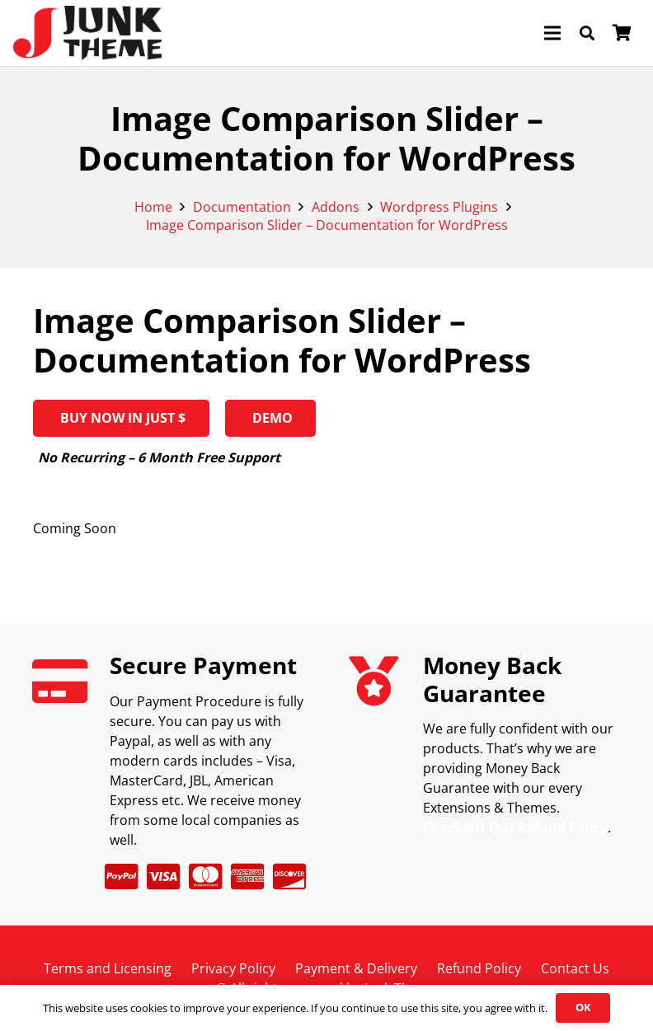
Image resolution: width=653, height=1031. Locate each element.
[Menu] (552, 33)
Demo (271, 418)
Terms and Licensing (107, 968)
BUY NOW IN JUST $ (121, 418)
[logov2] (87, 33)
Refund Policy (479, 968)
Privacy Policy (233, 968)
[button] (587, 33)
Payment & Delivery (356, 968)
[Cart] (622, 33)
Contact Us (575, 968)
